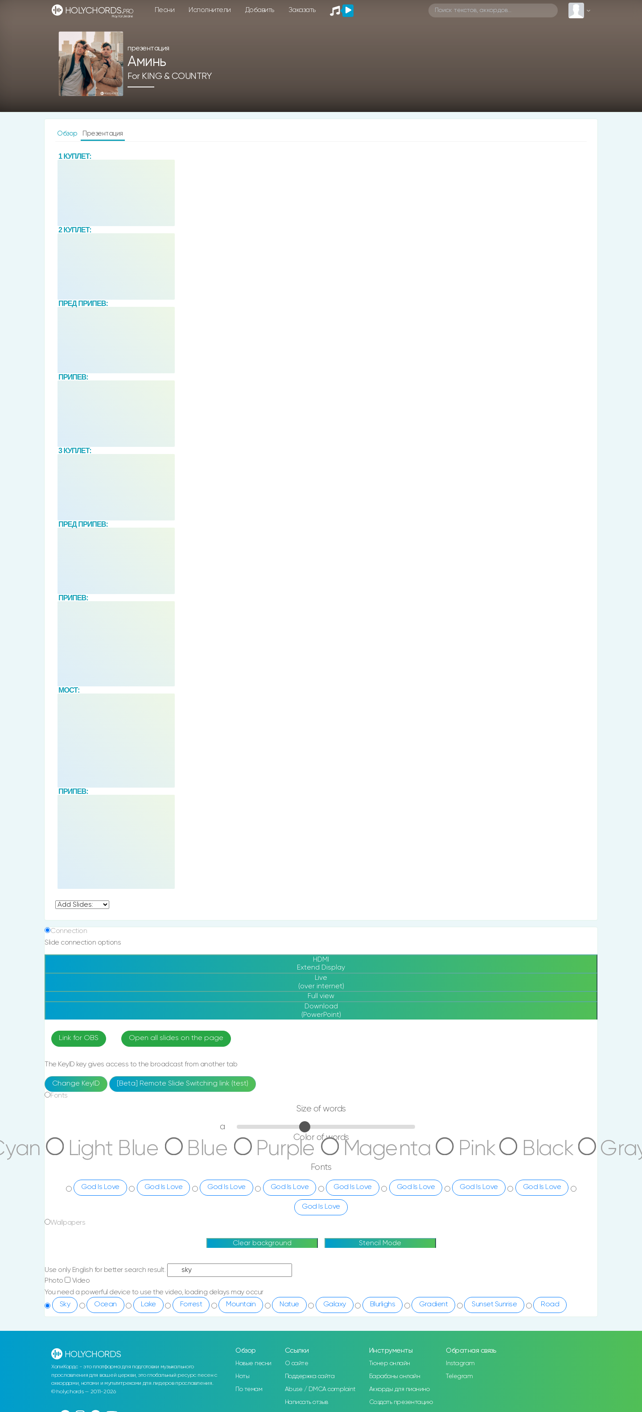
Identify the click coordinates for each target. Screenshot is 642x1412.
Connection (68, 876)
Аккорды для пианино (399, 1353)
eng (161, 1378)
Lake (148, 1268)
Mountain (240, 1268)
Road (550, 1268)
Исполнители (210, 10)
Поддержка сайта (310, 1340)
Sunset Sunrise (494, 1268)
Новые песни (253, 1327)
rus (141, 1378)
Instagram (460, 1327)
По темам (248, 1353)
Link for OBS (79, 1001)
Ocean (105, 1268)
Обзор (68, 133)
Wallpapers (67, 1186)
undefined (82, 850)
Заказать (302, 10)
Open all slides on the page (176, 1001)
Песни (165, 10)
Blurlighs (382, 1268)
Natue (289, 1268)
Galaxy (334, 1268)
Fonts (59, 1059)
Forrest (191, 1268)
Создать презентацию (401, 1365)
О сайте (297, 1327)
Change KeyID (76, 1047)
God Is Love (100, 1150)
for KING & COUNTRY (169, 74)
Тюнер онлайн (389, 1327)
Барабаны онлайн (394, 1340)
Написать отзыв (306, 1365)
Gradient (433, 1268)
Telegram (459, 1340)
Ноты (242, 1340)
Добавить (259, 10)
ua (180, 1378)
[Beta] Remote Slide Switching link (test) (182, 1047)
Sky (65, 1268)
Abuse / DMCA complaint (320, 1353)
